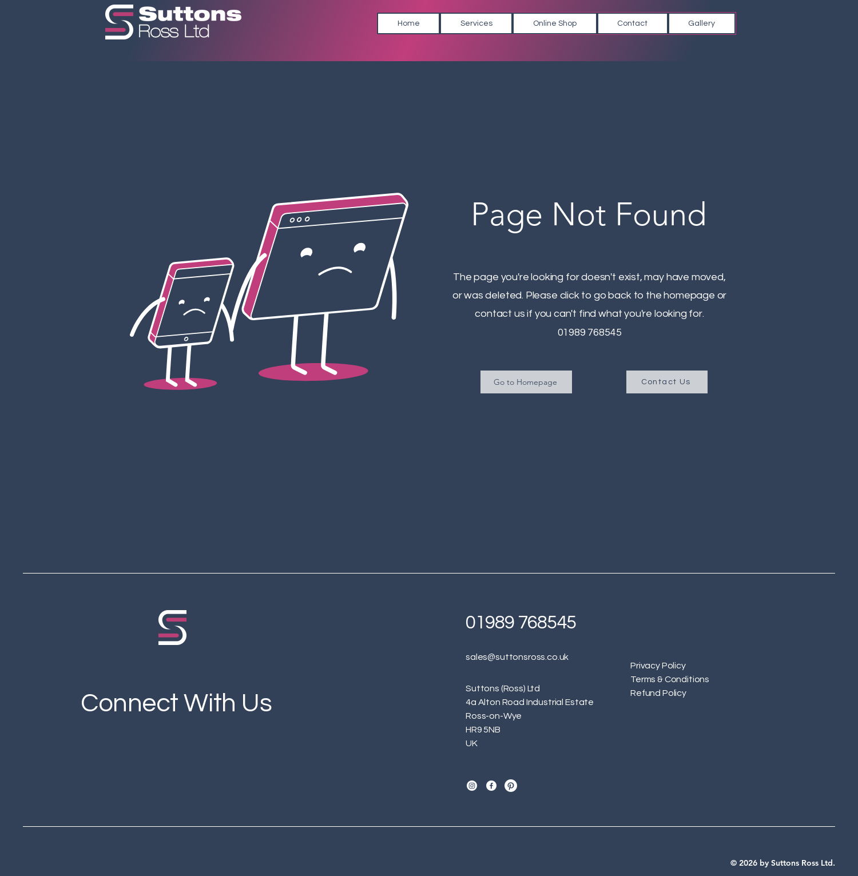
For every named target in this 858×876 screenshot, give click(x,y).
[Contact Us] (667, 382)
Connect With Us (176, 703)
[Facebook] (491, 785)
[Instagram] (472, 785)
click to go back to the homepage (637, 295)
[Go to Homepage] (526, 382)
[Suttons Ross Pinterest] (511, 785)
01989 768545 (590, 332)
